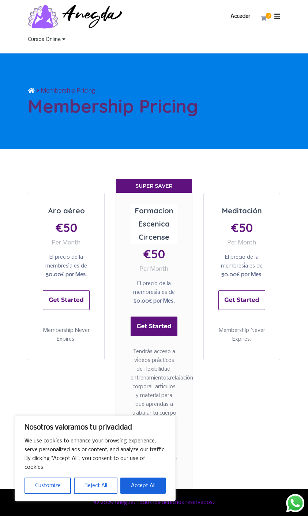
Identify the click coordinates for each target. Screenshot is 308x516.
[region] (95, 458)
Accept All (143, 486)
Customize (48, 486)
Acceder (240, 16)
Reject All (95, 486)
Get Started (66, 299)
